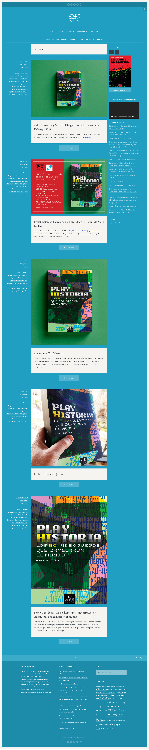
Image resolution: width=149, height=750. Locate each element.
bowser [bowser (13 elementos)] (122, 686)
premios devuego (14, 86)
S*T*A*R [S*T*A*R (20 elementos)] (118, 710)
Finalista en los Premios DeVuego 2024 (122, 159)
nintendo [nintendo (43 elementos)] (119, 702)
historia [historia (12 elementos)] (98, 695)
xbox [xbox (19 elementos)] (114, 727)
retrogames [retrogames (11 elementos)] (111, 710)
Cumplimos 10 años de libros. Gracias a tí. (123, 185)
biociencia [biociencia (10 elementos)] (118, 686)
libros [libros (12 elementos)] (113, 695)
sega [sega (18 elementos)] (123, 710)
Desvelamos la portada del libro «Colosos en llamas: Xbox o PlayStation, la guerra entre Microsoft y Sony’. (123, 144)
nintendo (24, 81)
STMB (26, 67)
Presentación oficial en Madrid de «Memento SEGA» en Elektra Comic (122, 170)
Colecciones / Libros (59, 39)
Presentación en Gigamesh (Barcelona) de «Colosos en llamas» (123, 127)
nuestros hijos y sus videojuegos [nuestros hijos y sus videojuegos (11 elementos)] (103, 707)
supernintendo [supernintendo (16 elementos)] (101, 724)
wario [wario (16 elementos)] (110, 728)
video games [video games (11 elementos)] (109, 724)
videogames (12, 94)
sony (16, 89)
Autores (72, 39)
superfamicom (13, 92)
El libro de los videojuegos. (49, 474)
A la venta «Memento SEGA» (119, 181)
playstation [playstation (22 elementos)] (118, 706)
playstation (17, 84)
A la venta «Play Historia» (49, 353)
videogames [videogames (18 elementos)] (117, 723)
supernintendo (22, 92)
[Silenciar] (133, 117)
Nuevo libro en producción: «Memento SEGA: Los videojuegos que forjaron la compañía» (123, 200)
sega (13, 89)
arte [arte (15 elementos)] (110, 686)
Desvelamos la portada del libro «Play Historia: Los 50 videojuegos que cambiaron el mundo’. (65, 615)
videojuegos (20, 94)
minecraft (18, 81)
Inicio (48, 39)
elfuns (25, 76)
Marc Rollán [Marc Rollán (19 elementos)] (111, 698)
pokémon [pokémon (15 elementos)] (99, 710)
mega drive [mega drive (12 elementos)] (119, 698)
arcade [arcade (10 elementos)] (107, 686)
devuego (20, 76)
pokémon (24, 84)
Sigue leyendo (69, 148)
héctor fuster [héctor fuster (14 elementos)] (104, 695)
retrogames (23, 86)
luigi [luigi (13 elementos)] (105, 698)
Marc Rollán (23, 79)
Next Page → (140, 658)
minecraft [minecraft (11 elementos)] (111, 703)
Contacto (99, 39)
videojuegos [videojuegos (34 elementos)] (102, 727)
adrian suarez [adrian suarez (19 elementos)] (101, 686)
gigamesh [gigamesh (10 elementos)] (118, 692)
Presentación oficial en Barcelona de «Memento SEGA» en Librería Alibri (122, 164)
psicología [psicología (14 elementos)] (106, 710)
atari (16, 76)
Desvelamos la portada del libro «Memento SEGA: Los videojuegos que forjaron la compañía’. (123, 191)
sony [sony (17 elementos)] (111, 715)
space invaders (22, 89)
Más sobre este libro (120, 90)
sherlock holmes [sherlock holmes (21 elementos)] (102, 714)
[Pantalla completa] (137, 117)
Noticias (80, 39)
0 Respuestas (24, 64)
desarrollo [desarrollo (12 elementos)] (118, 689)
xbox (26, 94)
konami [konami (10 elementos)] (109, 695)
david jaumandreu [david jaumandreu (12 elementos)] (111, 689)
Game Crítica (89, 39)
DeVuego (87, 137)
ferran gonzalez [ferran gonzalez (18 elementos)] (109, 692)
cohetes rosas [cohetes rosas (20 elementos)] (101, 689)
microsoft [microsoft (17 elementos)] (105, 703)
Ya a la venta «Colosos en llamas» (120, 138)
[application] (124, 110)
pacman (11, 84)
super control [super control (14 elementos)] (119, 720)
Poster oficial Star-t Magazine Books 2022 (123, 206)
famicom (11, 79)
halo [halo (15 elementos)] (121, 692)
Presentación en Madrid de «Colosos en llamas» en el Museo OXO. (123, 133)
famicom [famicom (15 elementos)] (101, 692)
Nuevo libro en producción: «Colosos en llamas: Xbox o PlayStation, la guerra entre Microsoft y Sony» (124, 153)
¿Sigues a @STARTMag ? (116, 223)
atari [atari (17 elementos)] (113, 686)
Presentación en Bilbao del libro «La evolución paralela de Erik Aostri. (122, 211)
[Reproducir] (112, 117)
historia (17, 79)
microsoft (11, 81)
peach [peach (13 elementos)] (112, 707)
